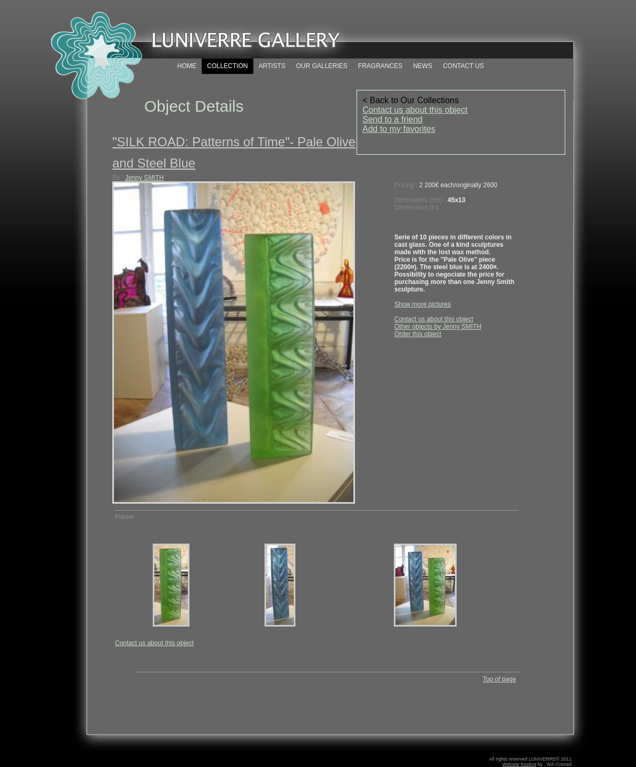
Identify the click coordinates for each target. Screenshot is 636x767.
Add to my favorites (398, 129)
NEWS (422, 66)
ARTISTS (272, 66)
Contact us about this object (414, 109)
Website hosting (519, 764)
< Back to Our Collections (410, 100)
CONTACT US (463, 66)
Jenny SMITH (144, 177)
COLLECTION (227, 66)
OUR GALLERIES (322, 66)
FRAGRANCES (380, 66)
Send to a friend (392, 119)
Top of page (499, 679)
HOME (186, 66)
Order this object (417, 334)
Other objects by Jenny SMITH (437, 326)
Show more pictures (422, 304)
